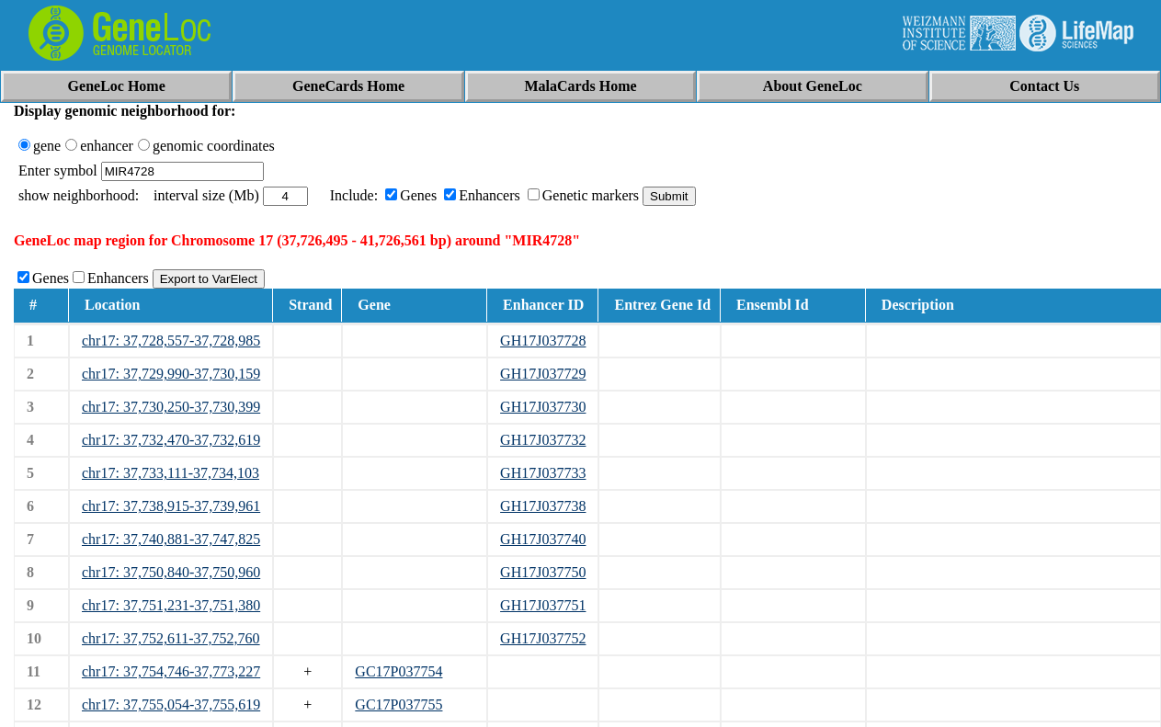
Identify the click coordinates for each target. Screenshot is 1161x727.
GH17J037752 (543, 638)
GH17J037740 (543, 539)
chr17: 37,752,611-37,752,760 (171, 638)
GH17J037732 (543, 440)
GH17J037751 (543, 605)
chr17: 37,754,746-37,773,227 (171, 671)
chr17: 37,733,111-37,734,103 (170, 473)
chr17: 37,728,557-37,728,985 (171, 340)
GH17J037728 (543, 340)
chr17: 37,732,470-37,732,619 (171, 440)
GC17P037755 (398, 704)
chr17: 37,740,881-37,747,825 (171, 539)
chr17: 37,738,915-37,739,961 (171, 506)
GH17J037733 (543, 473)
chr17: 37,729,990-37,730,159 (171, 373)
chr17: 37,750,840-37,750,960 (171, 572)
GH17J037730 (543, 407)
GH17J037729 (543, 373)
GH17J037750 (543, 572)
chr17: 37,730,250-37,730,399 (171, 407)
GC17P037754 (398, 671)
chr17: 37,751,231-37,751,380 (171, 605)
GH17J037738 (543, 506)
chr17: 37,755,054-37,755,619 (171, 704)
